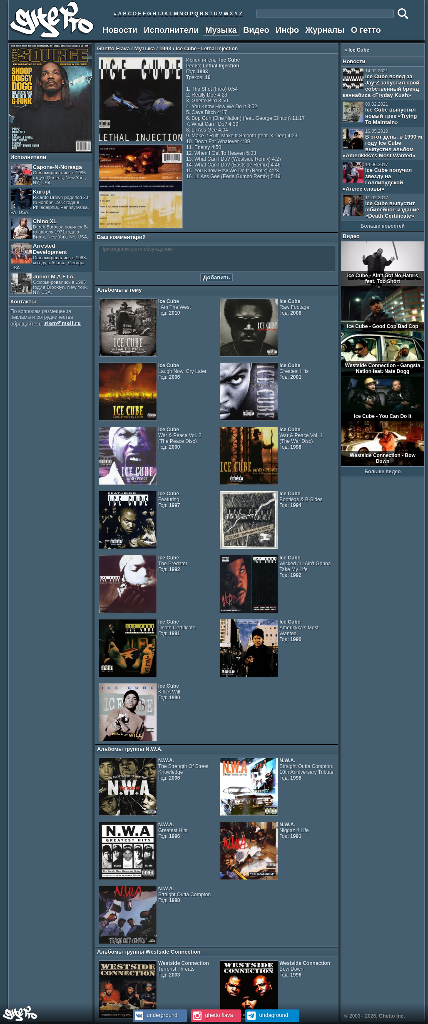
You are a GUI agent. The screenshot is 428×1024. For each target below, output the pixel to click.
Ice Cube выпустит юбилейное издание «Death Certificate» (381, 207)
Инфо (287, 30)
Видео (256, 30)
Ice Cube (358, 50)
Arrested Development (48, 256)
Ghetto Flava (113, 48)
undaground (266, 1015)
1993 (165, 48)
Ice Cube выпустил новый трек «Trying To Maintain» (380, 113)
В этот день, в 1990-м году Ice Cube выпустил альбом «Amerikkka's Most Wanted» (382, 144)
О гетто (366, 30)
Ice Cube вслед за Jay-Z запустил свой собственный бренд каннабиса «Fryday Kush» (381, 83)
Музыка (221, 30)
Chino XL (49, 228)
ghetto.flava (212, 1015)
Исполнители (171, 30)
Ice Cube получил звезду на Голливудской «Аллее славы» (377, 177)
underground (155, 1015)
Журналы (324, 30)
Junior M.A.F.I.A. (49, 284)
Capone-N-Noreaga (48, 174)
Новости (119, 30)
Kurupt (50, 202)
